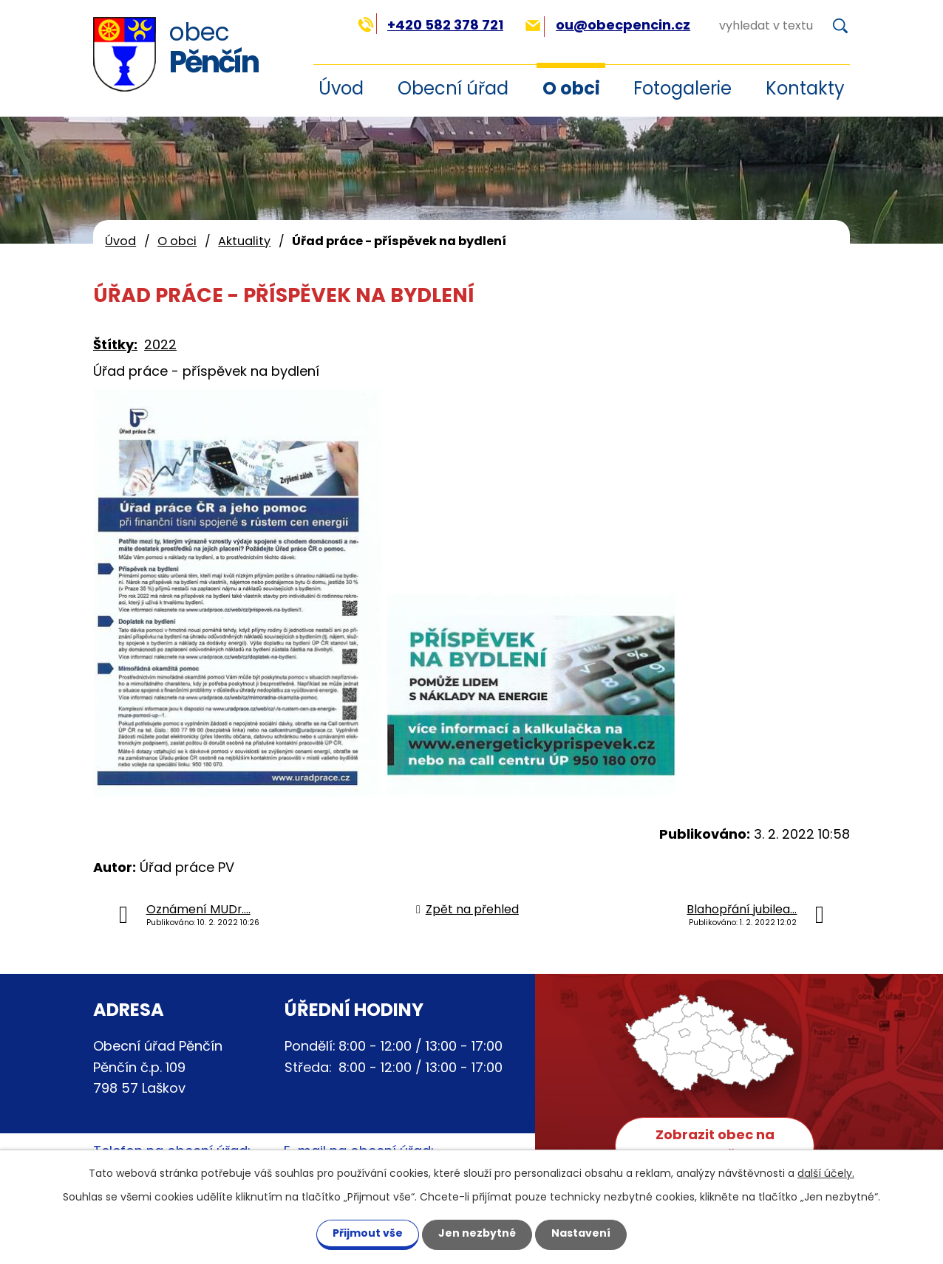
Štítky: (115, 344)
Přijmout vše (368, 1233)
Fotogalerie (682, 88)
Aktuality (244, 241)
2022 (160, 344)
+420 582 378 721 (430, 25)
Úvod (120, 241)
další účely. (825, 1173)
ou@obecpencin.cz (607, 25)
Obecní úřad (453, 88)
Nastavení (580, 1233)
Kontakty (805, 88)
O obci (571, 88)
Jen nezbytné (477, 1233)
